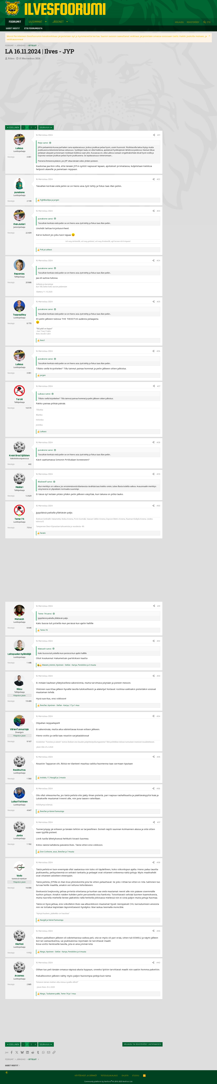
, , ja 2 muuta (53, 777)
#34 (158, 716)
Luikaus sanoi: (44, 393)
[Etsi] (207, 22)
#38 (158, 862)
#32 (158, 641)
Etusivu (135, 1075)
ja (49, 200)
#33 (158, 676)
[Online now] (19, 311)
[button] (46, 21)
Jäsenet (58, 22)
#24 (158, 260)
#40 (158, 962)
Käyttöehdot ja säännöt (86, 1075)
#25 (158, 301)
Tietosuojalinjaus (109, 1075)
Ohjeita (125, 1075)
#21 (158, 135)
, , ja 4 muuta (63, 952)
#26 (158, 351)
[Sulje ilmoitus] (209, 36)
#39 (158, 931)
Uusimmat (35, 22)
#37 (158, 822)
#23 (158, 211)
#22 (158, 179)
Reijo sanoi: (43, 142)
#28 (158, 442)
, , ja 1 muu (59, 705)
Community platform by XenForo (108, 1081)
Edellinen (14, 127)
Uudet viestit (13, 28)
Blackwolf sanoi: (45, 481)
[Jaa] (154, 135)
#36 (158, 788)
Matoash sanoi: (45, 648)
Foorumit (15, 22)
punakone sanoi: (45, 218)
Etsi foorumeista (33, 28)
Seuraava (45, 127)
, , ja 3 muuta (69, 665)
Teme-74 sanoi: (45, 613)
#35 (158, 757)
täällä (175, 36)
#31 (158, 606)
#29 (158, 474)
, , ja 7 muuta (57, 852)
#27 (158, 386)
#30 (158, 505)
